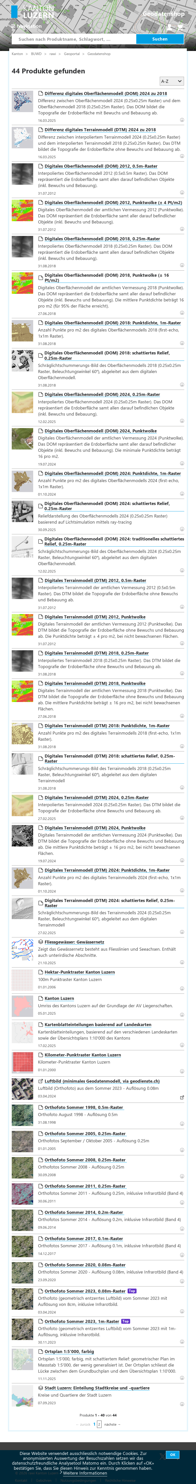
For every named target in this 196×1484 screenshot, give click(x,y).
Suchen (160, 39)
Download (183, 119)
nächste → (112, 1424)
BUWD (37, 53)
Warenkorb (180, 27)
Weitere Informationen (85, 1473)
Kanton (18, 53)
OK (172, 1454)
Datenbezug (183, 528)
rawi (53, 53)
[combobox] (74, 39)
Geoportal (72, 53)
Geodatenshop (99, 53)
